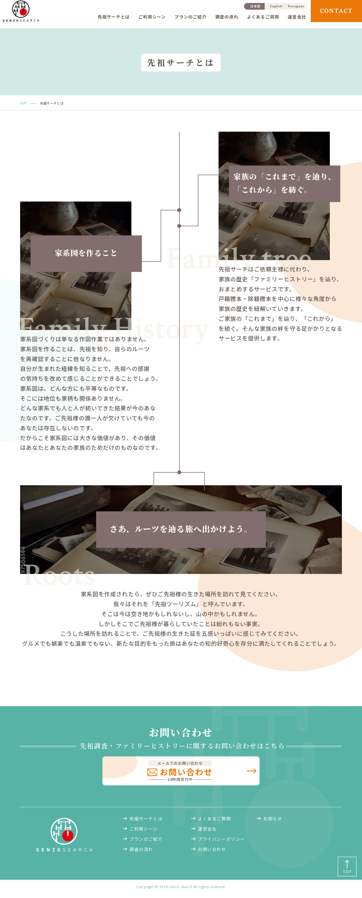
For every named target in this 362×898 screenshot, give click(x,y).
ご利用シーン (152, 16)
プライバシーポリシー (221, 841)
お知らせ (272, 820)
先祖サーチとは (114, 16)
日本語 (255, 6)
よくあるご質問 (263, 16)
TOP (23, 103)
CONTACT (336, 11)
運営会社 (297, 16)
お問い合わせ (212, 851)
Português (296, 6)
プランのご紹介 (190, 16)
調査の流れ (226, 16)
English (276, 6)
